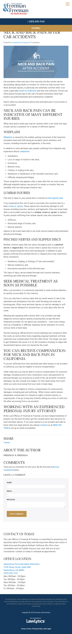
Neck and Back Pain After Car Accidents (32, 34)
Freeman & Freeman (20, 42)
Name (9, 483)
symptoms (25, 151)
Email (9, 491)
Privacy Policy (37, 629)
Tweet (7, 442)
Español (36, 28)
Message (11, 500)
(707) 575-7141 (37, 21)
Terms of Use (26, 629)
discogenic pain (55, 198)
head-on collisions (27, 91)
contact (43, 425)
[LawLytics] (36, 621)
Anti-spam (47, 629)
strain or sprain (15, 206)
